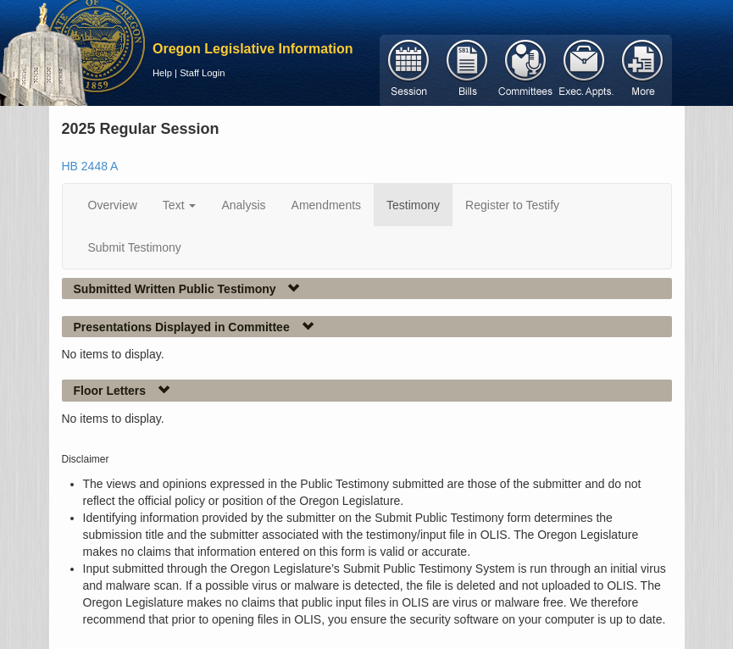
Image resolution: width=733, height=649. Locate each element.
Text (180, 205)
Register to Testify (512, 205)
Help (162, 73)
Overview (112, 205)
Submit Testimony (134, 247)
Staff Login (202, 73)
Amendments (326, 205)
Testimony (413, 205)
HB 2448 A (90, 166)
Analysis (243, 205)
